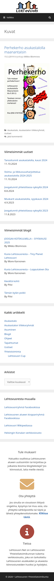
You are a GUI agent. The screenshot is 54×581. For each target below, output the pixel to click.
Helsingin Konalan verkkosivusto (23, 432)
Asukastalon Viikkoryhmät (31, 130)
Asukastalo (12, 130)
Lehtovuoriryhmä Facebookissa (22, 407)
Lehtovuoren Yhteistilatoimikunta (31, 576)
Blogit (7, 334)
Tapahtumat (11, 342)
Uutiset (7, 133)
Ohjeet (8, 338)
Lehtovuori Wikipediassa (18, 425)
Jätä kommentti (14, 136)
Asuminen (10, 329)
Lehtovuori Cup (17, 355)
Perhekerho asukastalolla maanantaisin (24, 49)
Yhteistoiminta (12, 351)
